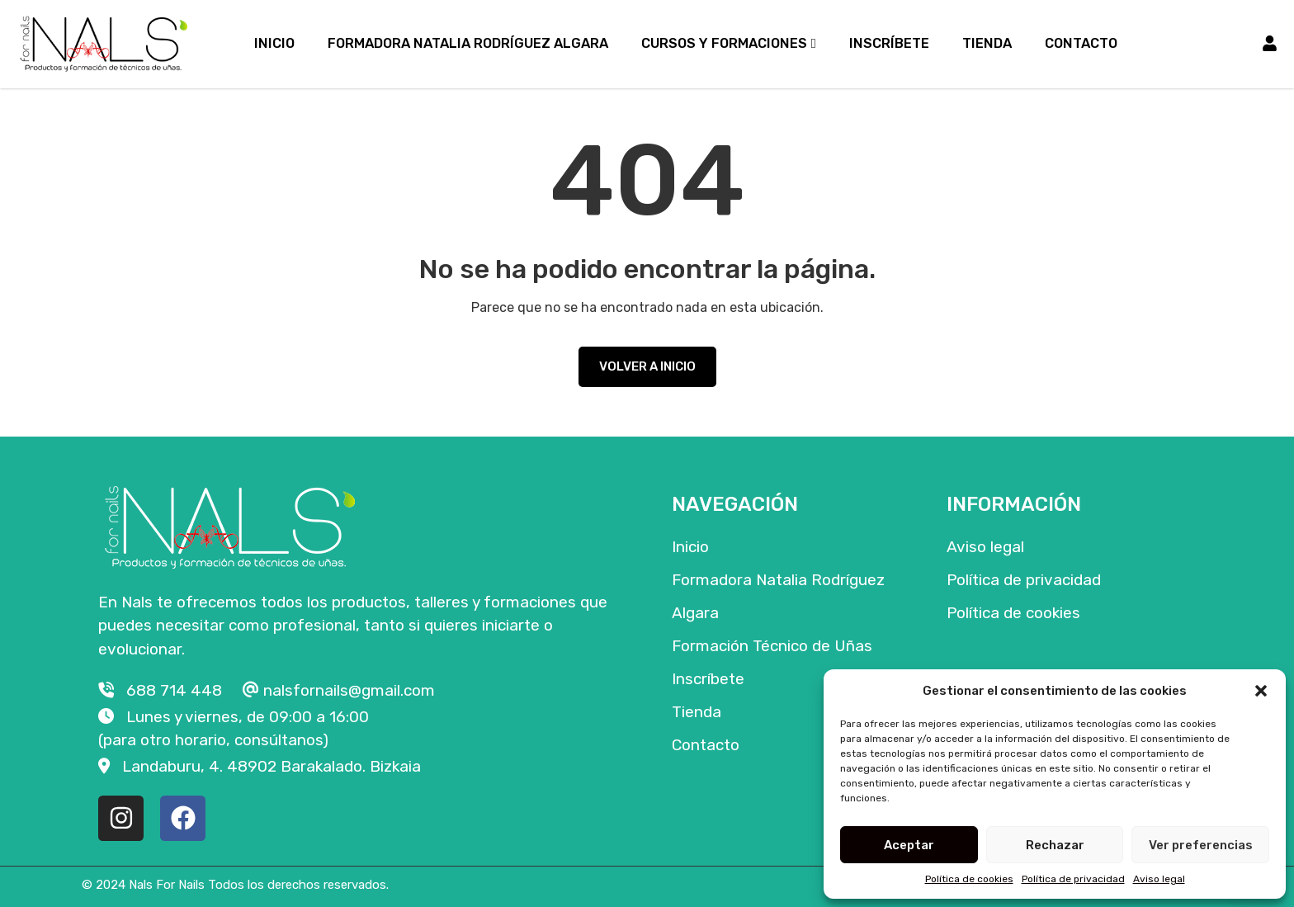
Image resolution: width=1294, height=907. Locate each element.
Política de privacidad (1073, 879)
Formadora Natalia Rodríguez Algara (468, 43)
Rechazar (1055, 845)
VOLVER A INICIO (647, 366)
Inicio (274, 43)
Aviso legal (1159, 879)
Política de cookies (969, 879)
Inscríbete (889, 43)
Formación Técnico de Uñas (772, 645)
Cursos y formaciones (724, 43)
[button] (1261, 691)
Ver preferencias (1201, 845)
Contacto (1081, 43)
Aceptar (909, 845)
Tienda (987, 43)
